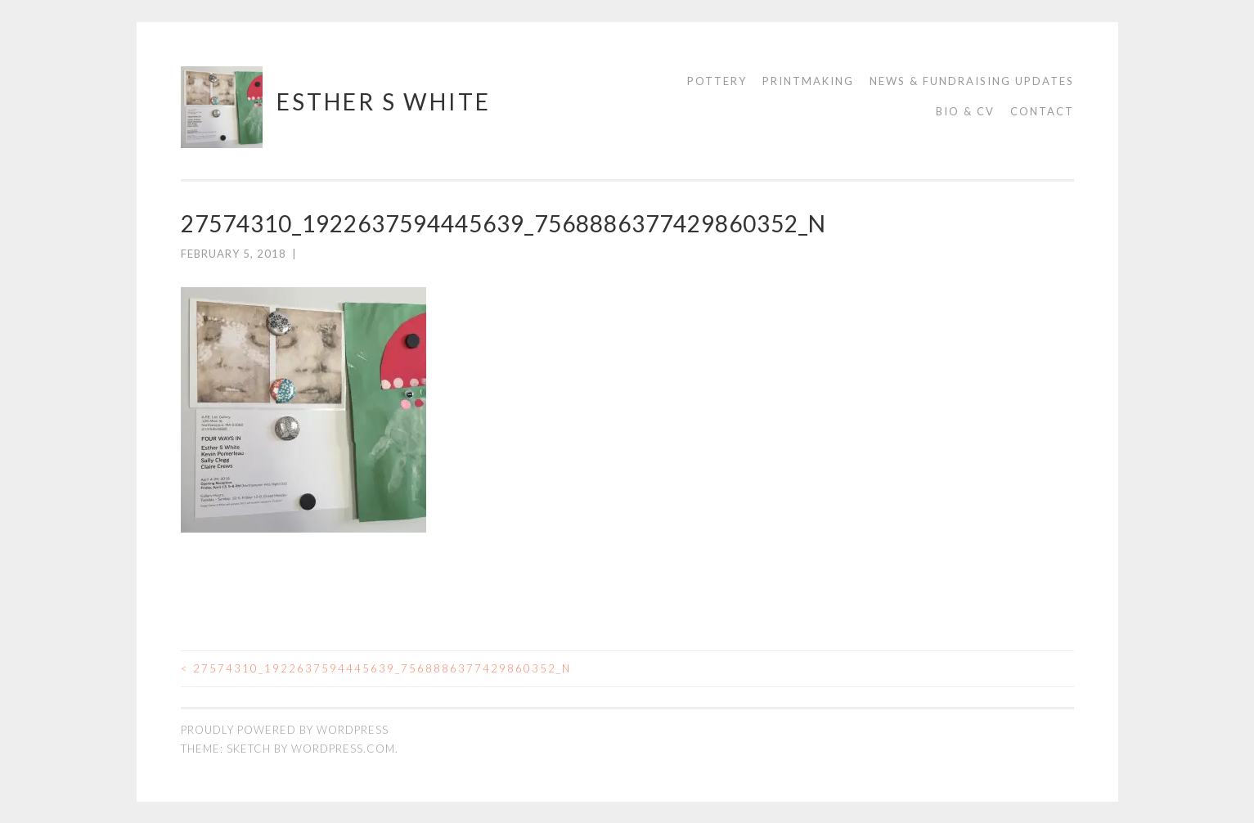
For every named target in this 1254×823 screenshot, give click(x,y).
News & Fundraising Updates (972, 81)
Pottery (717, 81)
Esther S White (383, 101)
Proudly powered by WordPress (285, 729)
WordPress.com (343, 747)
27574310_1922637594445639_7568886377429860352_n (376, 667)
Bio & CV (965, 111)
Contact (1042, 111)
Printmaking (808, 81)
